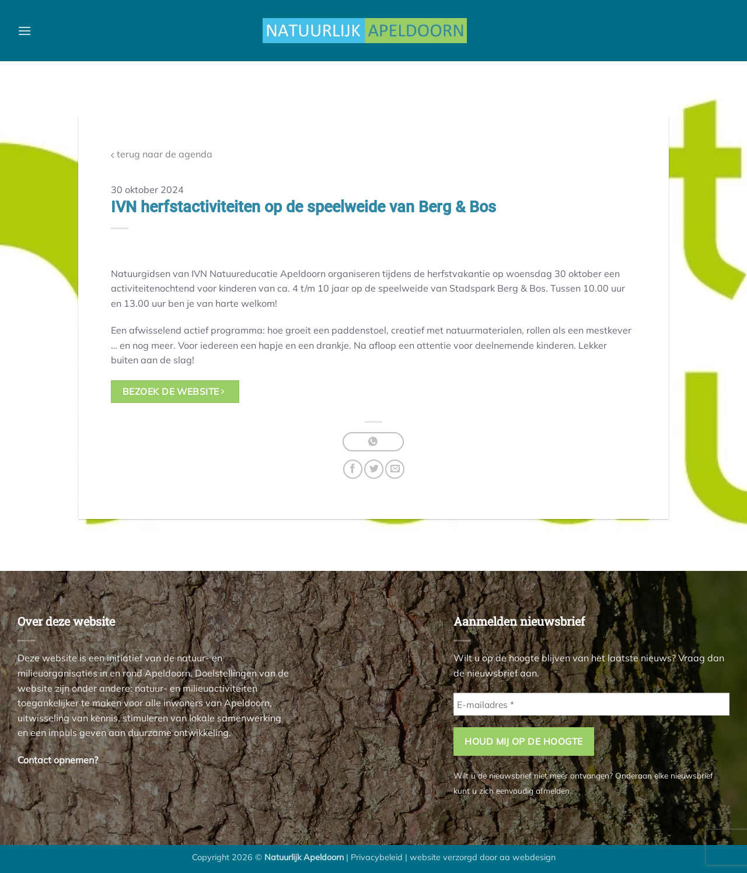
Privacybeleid (377, 857)
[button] (25, 30)
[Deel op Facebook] (352, 469)
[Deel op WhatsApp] (373, 441)
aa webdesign (528, 857)
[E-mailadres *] (591, 704)
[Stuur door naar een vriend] (394, 469)
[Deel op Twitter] (373, 469)
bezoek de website (174, 391)
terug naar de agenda (161, 154)
